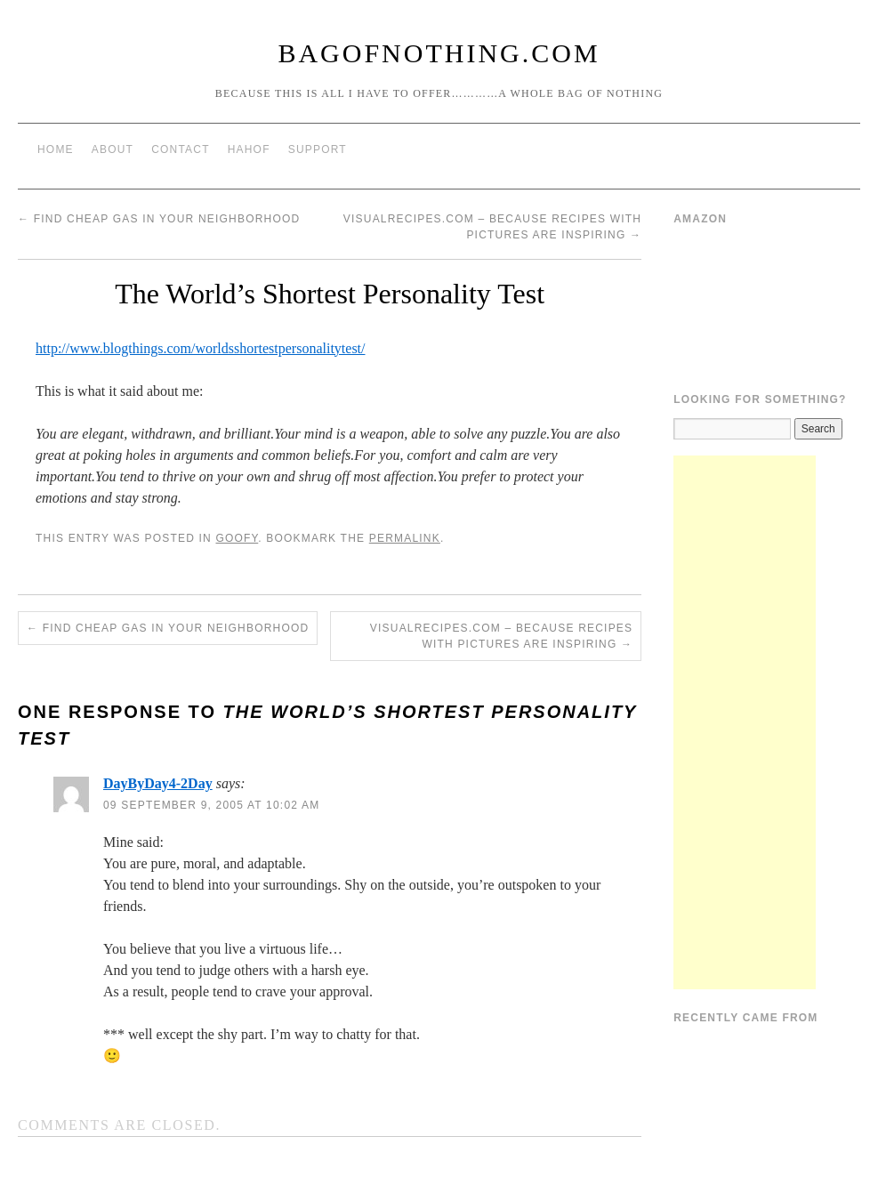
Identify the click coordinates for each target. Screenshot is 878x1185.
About (112, 149)
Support (317, 149)
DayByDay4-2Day (158, 783)
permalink (404, 538)
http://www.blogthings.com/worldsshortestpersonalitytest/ (201, 348)
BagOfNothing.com (439, 53)
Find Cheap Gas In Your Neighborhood (159, 219)
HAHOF (249, 149)
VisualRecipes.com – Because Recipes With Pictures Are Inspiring (501, 636)
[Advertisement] (744, 722)
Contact (180, 149)
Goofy (236, 538)
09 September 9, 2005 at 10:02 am (211, 805)
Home (55, 149)
